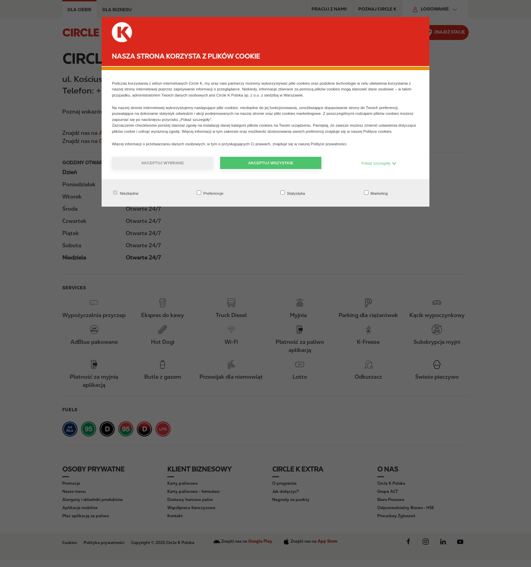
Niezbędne (126, 192)
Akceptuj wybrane (162, 163)
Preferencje (210, 192)
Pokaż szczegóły (379, 163)
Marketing (376, 192)
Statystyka (292, 192)
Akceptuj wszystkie (270, 163)
